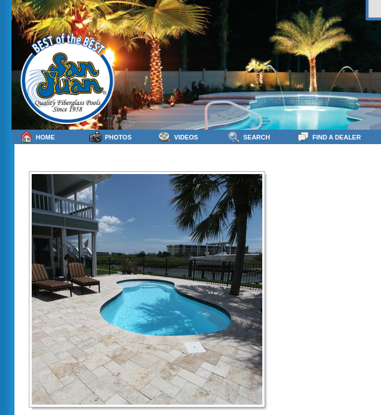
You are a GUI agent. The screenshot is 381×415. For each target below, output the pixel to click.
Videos (178, 137)
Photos (110, 137)
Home (37, 137)
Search (249, 137)
